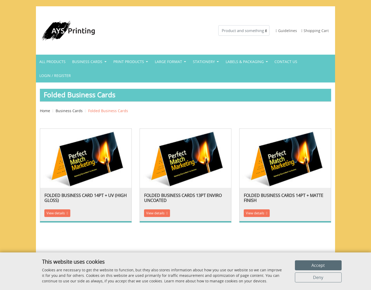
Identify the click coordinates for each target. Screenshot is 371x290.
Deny (318, 277)
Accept (318, 265)
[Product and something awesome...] (243, 30)
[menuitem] (52, 62)
